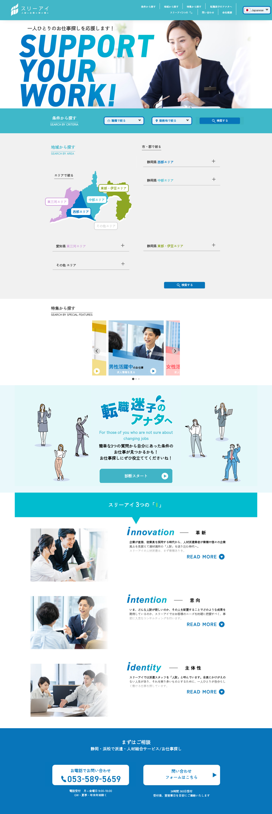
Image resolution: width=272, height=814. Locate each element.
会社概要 (227, 12)
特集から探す (194, 6)
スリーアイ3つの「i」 (182, 12)
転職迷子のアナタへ (221, 6)
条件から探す (148, 6)
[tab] (133, 379)
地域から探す (171, 6)
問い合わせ (208, 12)
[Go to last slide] (97, 351)
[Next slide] (175, 351)
